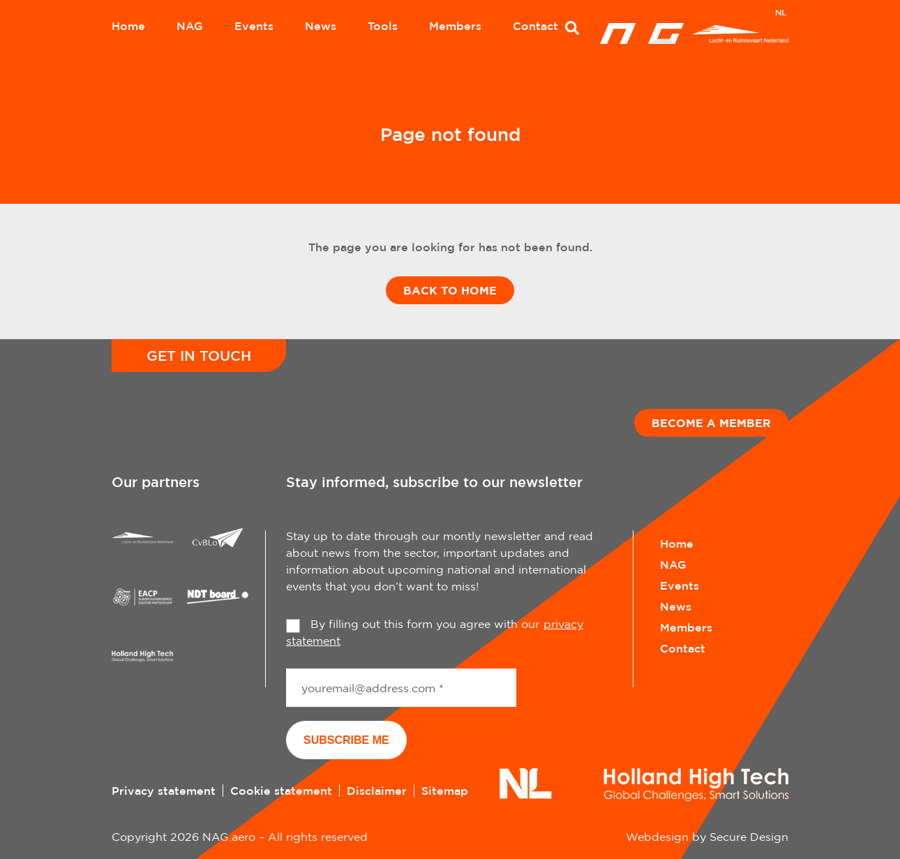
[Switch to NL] (780, 14)
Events (253, 26)
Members (455, 26)
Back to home (450, 290)
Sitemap (444, 790)
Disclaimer (377, 790)
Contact (535, 26)
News (320, 26)
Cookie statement (281, 790)
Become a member (711, 423)
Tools (383, 26)
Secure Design (749, 836)
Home (128, 26)
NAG (190, 26)
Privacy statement (164, 790)
